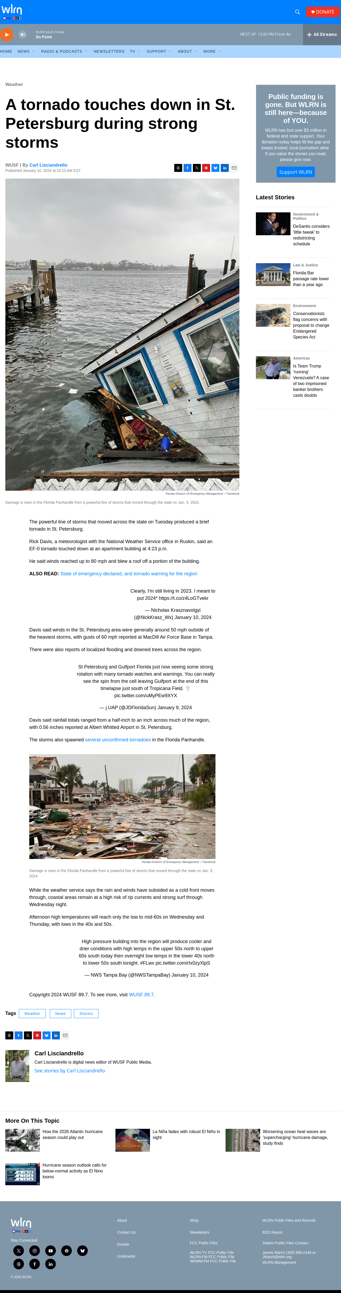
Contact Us (126, 1236)
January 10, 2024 (192, 621)
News (60, 1017)
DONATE (326, 14)
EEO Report (272, 1236)
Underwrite (126, 1260)
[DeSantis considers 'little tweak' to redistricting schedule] (273, 227)
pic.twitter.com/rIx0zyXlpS (183, 967)
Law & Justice (305, 269)
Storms (86, 1017)
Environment (304, 310)
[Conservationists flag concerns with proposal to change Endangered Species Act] (273, 319)
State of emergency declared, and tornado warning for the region (128, 577)
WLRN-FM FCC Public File (212, 1261)
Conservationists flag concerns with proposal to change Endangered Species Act (311, 329)
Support (156, 55)
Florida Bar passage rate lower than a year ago (311, 283)
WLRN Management (279, 1267)
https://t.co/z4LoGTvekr (184, 602)
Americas (301, 362)
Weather (14, 88)
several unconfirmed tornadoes (118, 743)
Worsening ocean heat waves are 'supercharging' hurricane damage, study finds (295, 1141)
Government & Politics (306, 220)
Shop (194, 1224)
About (185, 55)
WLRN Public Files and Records (289, 1224)
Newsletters (109, 55)
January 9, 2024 (174, 711)
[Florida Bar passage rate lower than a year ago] (273, 278)
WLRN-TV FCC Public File (212, 1257)
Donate (123, 1248)
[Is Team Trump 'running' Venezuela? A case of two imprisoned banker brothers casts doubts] (273, 371)
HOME (6, 55)
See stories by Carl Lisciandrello (70, 1074)
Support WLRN (295, 176)
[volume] (22, 39)
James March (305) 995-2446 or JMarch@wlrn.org (289, 1259)
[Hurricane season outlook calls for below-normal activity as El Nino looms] (22, 1177)
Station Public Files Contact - (286, 1247)
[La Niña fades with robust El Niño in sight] (132, 1144)
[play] (6, 39)
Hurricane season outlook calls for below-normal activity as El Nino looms (75, 1175)
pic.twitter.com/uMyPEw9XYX (145, 699)
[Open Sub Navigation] (34, 55)
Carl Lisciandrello (49, 169)
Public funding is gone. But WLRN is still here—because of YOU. (296, 113)
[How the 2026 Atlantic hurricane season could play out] (22, 1144)
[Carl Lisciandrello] (17, 1070)
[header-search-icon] (298, 14)
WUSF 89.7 (141, 998)
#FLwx (147, 967)
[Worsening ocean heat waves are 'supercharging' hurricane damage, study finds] (243, 1144)
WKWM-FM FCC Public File (213, 1265)
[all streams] (322, 38)
